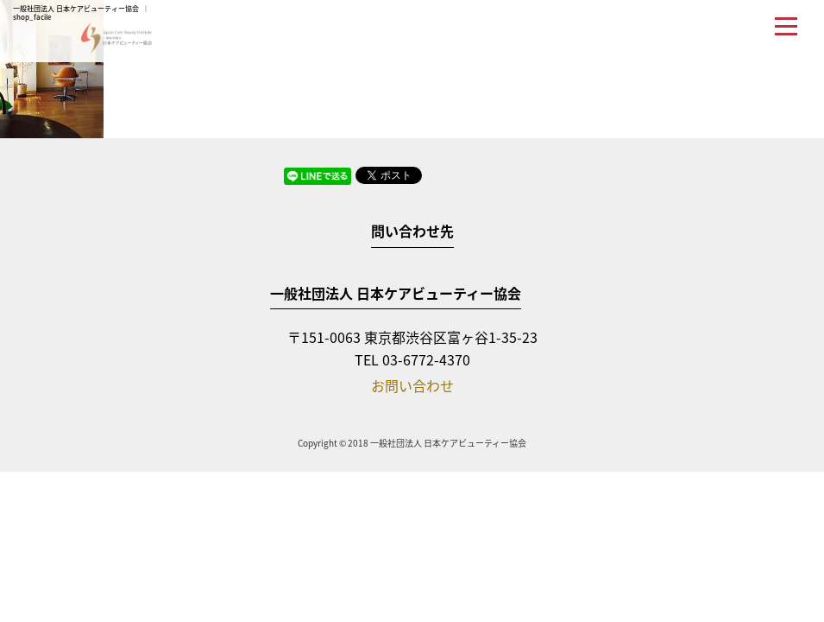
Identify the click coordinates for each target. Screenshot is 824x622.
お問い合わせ (412, 385)
